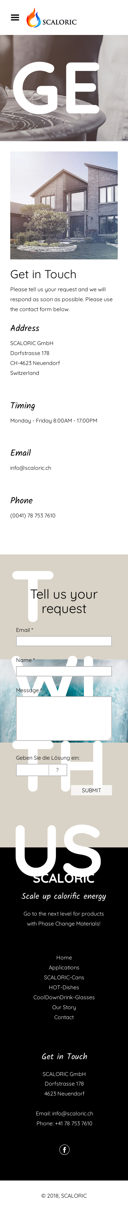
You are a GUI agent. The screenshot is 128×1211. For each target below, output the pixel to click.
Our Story (64, 1007)
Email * (24, 629)
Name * (25, 660)
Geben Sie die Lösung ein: (48, 757)
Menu (17, 17)
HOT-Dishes (64, 987)
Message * (29, 690)
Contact (64, 1017)
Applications (64, 967)
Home (64, 957)
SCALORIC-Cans (64, 977)
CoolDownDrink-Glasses (64, 997)
